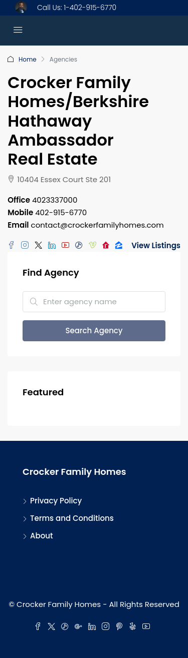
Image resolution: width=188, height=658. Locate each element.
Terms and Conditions (72, 518)
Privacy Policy (56, 500)
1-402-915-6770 (90, 8)
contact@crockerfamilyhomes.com (97, 225)
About (41, 535)
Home (28, 59)
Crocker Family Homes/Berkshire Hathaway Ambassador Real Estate (78, 121)
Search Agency (93, 330)
